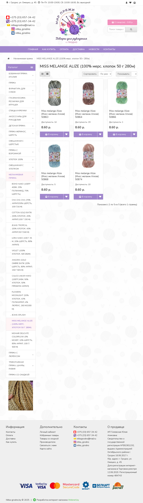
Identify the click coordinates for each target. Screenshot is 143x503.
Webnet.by (73, 500)
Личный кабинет (48, 432)
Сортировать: (90, 74)
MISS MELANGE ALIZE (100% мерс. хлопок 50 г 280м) (63, 58)
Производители (47, 442)
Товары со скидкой (49, 438)
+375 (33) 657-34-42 (22, 17)
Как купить (49, 49)
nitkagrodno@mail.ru (23, 25)
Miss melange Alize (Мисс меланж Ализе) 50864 (87, 114)
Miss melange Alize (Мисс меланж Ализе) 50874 (87, 176)
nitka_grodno (22, 29)
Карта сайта (46, 448)
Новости (94, 49)
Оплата (64, 49)
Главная (33, 49)
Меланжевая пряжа (23, 58)
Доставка (79, 49)
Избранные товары (49, 435)
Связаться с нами (48, 445)
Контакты (109, 49)
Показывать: (123, 74)
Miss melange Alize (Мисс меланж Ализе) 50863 (53, 114)
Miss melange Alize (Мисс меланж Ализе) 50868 (53, 176)
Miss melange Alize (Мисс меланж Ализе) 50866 (121, 114)
